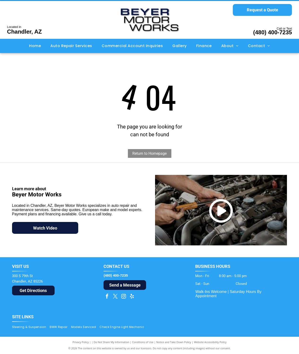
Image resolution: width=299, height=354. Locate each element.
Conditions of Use (143, 342)
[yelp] (131, 297)
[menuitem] (35, 46)
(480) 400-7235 (272, 32)
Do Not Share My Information (111, 342)
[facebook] (107, 297)
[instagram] (123, 297)
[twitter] (115, 297)
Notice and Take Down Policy (173, 342)
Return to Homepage (149, 153)
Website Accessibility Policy (210, 342)
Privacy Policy (81, 342)
